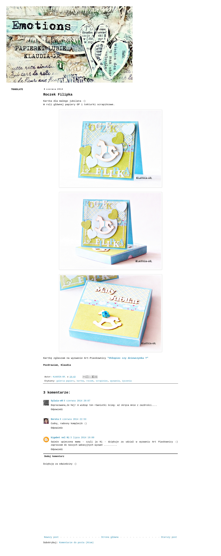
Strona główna (109, 537)
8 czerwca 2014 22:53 (73, 419)
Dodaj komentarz (54, 456)
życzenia (126, 381)
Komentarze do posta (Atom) (76, 542)
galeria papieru (65, 381)
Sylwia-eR (57, 401)
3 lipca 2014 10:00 (82, 437)
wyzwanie (115, 381)
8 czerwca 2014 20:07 (77, 401)
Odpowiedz (57, 409)
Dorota (55, 419)
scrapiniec (102, 381)
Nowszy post (51, 537)
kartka (80, 381)
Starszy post (169, 537)
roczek (89, 381)
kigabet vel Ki (60, 437)
